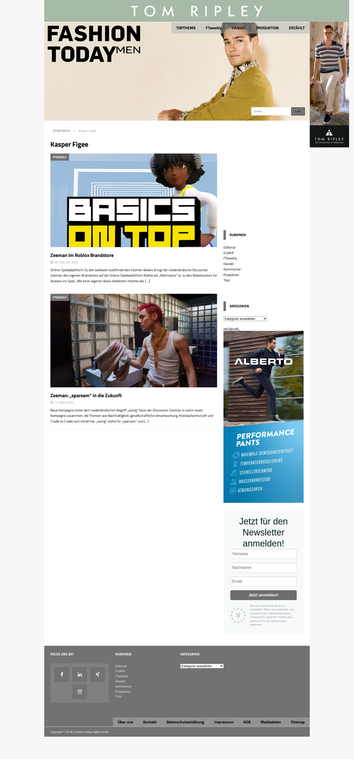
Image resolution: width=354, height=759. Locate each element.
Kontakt (150, 722)
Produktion (231, 274)
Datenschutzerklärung (185, 722)
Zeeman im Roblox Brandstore (82, 255)
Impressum (224, 722)
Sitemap (298, 722)
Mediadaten (271, 722)
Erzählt (228, 252)
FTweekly (213, 28)
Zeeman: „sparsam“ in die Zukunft (86, 395)
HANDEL (239, 28)
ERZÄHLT (297, 28)
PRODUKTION (267, 28)
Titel (226, 280)
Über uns (125, 722)
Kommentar (232, 269)
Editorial (229, 247)
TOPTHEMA (186, 28)
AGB (247, 722)
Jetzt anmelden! (263, 595)
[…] (147, 280)
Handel (228, 263)
